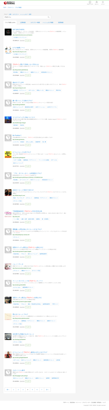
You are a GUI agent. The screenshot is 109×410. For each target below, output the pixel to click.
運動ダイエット (24, 72)
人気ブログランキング (9, 3)
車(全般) (15, 179)
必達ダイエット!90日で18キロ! (23, 190)
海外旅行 (15, 125)
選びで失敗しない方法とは (26, 64)
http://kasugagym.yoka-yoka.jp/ (20, 375)
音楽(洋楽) (16, 254)
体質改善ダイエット (46, 72)
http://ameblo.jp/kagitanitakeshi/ (20, 357)
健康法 (38, 219)
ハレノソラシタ (18, 264)
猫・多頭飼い (45, 219)
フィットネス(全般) (44, 160)
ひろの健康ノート (19, 48)
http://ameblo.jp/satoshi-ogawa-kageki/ (22, 251)
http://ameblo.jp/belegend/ (19, 157)
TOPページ (66, 402)
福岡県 (48, 378)
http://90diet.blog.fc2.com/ (19, 195)
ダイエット (29, 198)
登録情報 (22, 40)
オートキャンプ (24, 179)
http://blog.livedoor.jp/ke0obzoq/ (20, 69)
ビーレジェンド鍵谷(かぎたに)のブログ (30, 352)
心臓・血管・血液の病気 (27, 219)
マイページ (78, 402)
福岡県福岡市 (43, 254)
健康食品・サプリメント (19, 90)
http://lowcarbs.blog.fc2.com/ (19, 51)
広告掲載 (93, 402)
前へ (8, 389)
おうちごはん (17, 287)
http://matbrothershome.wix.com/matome (22, 35)
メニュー (103, 4)
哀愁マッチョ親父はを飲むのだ (27, 297)
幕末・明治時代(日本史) (34, 304)
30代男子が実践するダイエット (23, 334)
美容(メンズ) (40, 90)
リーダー (90, 4)
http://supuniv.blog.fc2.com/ (19, 88)
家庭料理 (38, 142)
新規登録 (72, 402)
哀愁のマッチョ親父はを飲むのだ (28, 247)
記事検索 (23, 22)
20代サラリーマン (52, 107)
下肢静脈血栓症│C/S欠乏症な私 (27, 211)
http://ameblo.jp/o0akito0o (19, 104)
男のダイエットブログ (20, 314)
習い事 (44, 142)
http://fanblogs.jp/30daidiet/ (19, 339)
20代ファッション (40, 107)
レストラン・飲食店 (18, 142)
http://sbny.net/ (16, 216)
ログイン (97, 4)
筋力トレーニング (18, 107)
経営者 (58, 360)
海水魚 (22, 125)
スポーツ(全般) (17, 160)
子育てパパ (55, 304)
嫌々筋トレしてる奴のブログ (23, 100)
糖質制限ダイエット (28, 287)
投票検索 (60, 22)
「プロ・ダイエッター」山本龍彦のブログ (27, 173)
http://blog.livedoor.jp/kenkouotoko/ (21, 318)
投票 (30, 14)
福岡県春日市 (55, 378)
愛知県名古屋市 (29, 107)
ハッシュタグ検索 (48, 22)
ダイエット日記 (17, 201)
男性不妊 (58, 90)
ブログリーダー (86, 402)
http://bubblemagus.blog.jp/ (19, 122)
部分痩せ (15, 72)
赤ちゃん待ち (29, 142)
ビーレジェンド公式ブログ (22, 152)
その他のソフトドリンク (19, 37)
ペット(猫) (16, 219)
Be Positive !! (17, 135)
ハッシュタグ (24, 14)
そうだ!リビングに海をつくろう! (24, 117)
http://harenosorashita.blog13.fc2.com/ (22, 268)
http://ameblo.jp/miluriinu (18, 139)
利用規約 (99, 402)
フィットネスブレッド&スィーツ (28, 281)
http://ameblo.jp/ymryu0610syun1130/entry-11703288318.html (28, 177)
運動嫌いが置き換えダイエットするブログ (27, 229)
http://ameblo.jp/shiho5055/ (19, 284)
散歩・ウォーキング (18, 198)
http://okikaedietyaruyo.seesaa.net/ (21, 234)
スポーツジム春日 (19, 370)
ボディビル (32, 90)
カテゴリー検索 (35, 22)
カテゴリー (16, 14)
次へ (47, 389)
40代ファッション (35, 179)
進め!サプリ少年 (18, 82)
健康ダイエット (35, 72)
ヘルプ (104, 402)
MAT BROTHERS (18, 29)
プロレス (23, 254)
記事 (10, 14)
